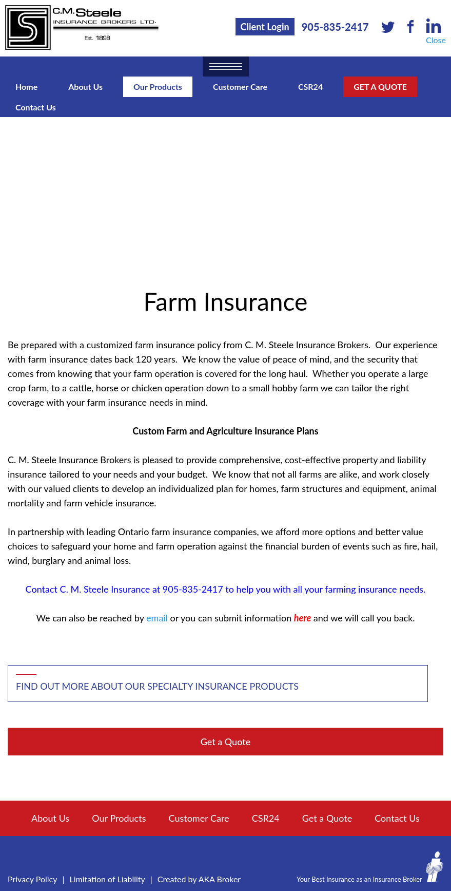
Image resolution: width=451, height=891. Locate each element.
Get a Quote (380, 86)
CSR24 (310, 86)
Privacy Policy (32, 879)
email (157, 617)
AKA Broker (220, 879)
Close (436, 40)
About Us (85, 86)
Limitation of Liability (107, 879)
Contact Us (35, 107)
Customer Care (240, 86)
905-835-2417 (335, 27)
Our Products (157, 86)
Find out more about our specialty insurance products (157, 686)
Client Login (265, 26)
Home (26, 86)
